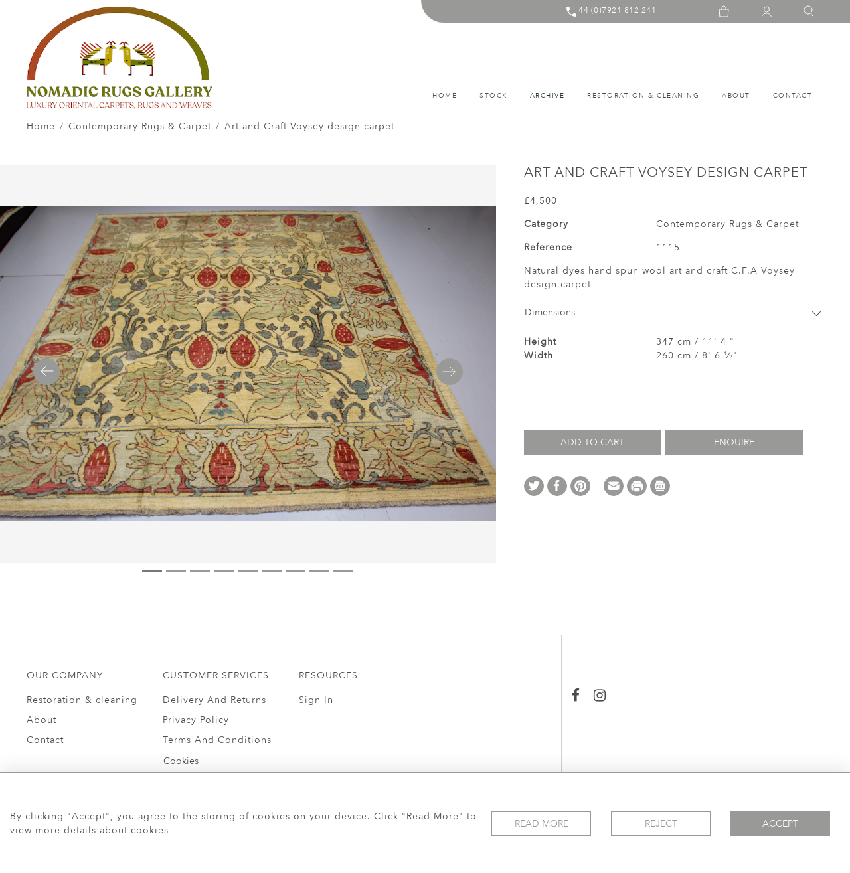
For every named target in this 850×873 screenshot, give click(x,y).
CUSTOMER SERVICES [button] (216, 675)
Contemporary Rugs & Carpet (139, 126)
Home (41, 126)
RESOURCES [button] (328, 675)
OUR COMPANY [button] (65, 675)
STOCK (493, 95)
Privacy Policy (196, 720)
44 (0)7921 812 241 (617, 10)
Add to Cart (592, 442)
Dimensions (673, 312)
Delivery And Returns (214, 700)
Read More (541, 823)
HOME (444, 95)
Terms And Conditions (217, 740)
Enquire (734, 442)
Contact (793, 95)
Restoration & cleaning (643, 95)
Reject (661, 823)
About (736, 95)
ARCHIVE (547, 95)
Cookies (181, 761)
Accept (780, 823)
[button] (766, 11)
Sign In (316, 700)
